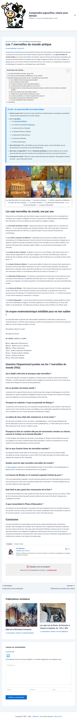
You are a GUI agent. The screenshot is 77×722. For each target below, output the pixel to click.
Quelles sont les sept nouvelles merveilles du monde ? (25, 94)
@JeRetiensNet (52, 570)
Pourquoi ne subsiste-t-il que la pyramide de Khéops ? (25, 84)
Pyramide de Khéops (20, 121)
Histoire (18, 633)
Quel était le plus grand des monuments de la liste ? (24, 98)
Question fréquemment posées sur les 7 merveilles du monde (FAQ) (28, 78)
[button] (8, 655)
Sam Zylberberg (20, 548)
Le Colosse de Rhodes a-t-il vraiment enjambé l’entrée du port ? (28, 96)
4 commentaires (10, 633)
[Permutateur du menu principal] (75, 15)
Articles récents (18, 544)
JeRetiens (27, 550)
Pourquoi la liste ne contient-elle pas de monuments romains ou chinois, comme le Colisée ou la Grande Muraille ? (38, 89)
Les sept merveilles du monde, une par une (20, 73)
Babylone (32, 125)
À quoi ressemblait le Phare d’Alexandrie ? (23, 100)
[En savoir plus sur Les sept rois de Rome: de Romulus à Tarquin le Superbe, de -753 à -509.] (53, 613)
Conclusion (11, 102)
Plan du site (58, 716)
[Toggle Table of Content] (67, 70)
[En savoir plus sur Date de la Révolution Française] (21, 615)
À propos (9, 544)
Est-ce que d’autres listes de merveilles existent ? (24, 92)
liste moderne (12, 467)
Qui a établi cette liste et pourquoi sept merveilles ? (24, 80)
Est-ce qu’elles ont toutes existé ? (20, 82)
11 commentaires (45, 631)
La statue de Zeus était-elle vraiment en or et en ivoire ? (25, 86)
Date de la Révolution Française (18, 629)
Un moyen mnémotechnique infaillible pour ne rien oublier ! (25, 75)
